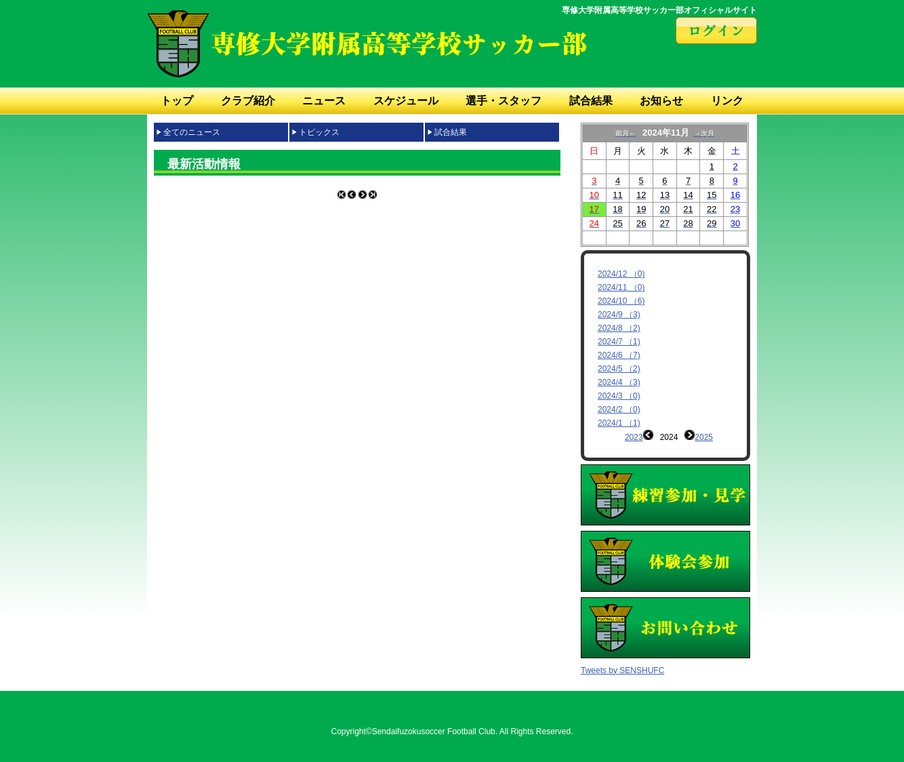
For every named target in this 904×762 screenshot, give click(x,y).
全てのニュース (191, 132)
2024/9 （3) (619, 314)
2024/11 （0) (621, 287)
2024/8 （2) (619, 328)
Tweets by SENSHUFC (622, 660)
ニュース (324, 100)
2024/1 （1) (619, 423)
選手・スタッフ (503, 100)
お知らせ (661, 100)
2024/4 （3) (619, 382)
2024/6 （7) (619, 355)
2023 (634, 437)
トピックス (319, 132)
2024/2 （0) (619, 409)
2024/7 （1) (619, 341)
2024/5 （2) (619, 369)
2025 (704, 437)
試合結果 (591, 100)
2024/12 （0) (621, 274)
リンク (727, 100)
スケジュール (405, 100)
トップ (177, 100)
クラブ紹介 (248, 100)
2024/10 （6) (621, 301)
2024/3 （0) (619, 396)
